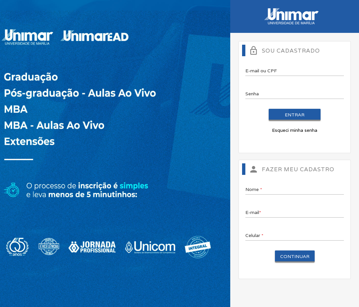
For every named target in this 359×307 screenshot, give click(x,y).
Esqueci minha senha (294, 130)
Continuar (294, 256)
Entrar (294, 115)
